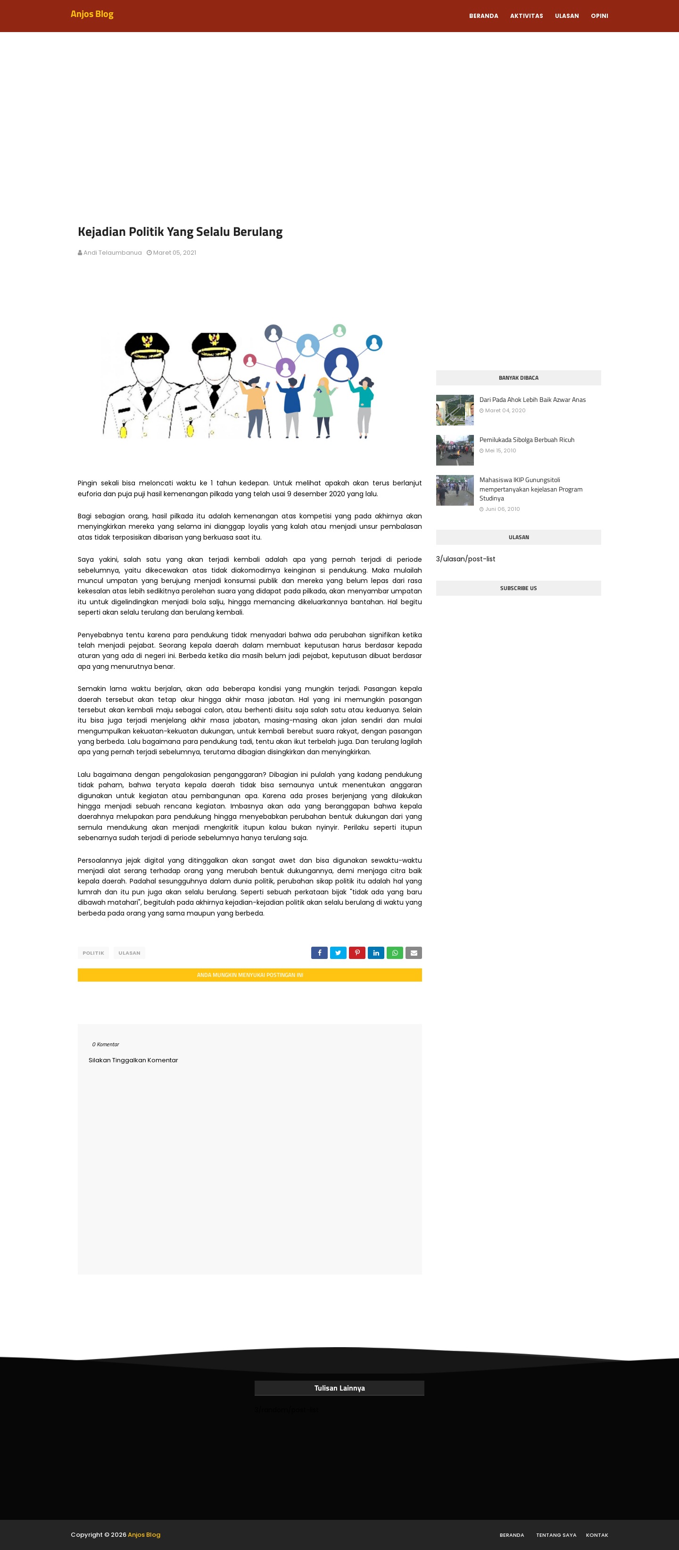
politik (93, 953)
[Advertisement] (339, 132)
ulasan (129, 953)
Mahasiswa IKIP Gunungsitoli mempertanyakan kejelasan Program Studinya (531, 489)
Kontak (597, 1535)
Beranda (512, 1535)
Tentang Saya (556, 1535)
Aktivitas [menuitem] (526, 16)
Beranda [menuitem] (483, 16)
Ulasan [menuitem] (567, 16)
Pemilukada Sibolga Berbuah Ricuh (527, 439)
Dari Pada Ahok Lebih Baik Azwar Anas (533, 399)
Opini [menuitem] (599, 16)
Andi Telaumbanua (112, 252)
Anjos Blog (92, 13)
